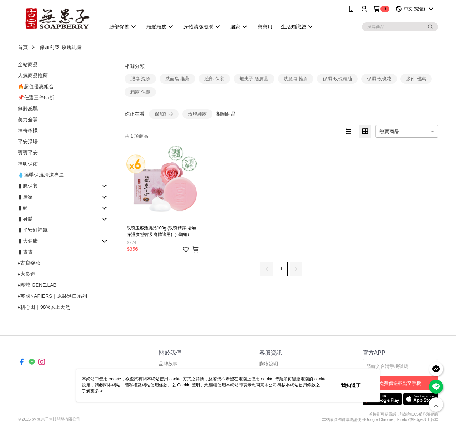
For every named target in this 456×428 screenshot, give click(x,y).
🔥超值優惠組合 (36, 86)
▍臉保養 (28, 186)
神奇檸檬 (28, 130)
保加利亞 (49, 47)
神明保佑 (28, 164)
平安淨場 (28, 141)
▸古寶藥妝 (29, 263)
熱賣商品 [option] (389, 131)
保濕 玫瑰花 (379, 78)
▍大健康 (28, 241)
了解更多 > (92, 391)
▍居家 (25, 197)
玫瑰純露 (72, 47)
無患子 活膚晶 (254, 78)
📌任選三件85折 (36, 97)
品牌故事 (168, 363)
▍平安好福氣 (33, 230)
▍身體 (25, 219)
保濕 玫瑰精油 (337, 78)
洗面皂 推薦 (177, 78)
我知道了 (351, 385)
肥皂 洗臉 (140, 78)
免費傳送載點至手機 (400, 383)
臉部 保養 (214, 78)
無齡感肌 (28, 108)
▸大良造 (26, 274)
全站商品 (28, 64)
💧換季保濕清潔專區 (41, 175)
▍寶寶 (25, 252)
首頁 (23, 47)
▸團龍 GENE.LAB (37, 285)
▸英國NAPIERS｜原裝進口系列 (52, 296)
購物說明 (268, 363)
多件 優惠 (416, 78)
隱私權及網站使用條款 (146, 384)
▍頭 (23, 208)
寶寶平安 (28, 152)
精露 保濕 (140, 92)
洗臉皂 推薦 (296, 78)
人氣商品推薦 (33, 75)
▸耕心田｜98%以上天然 (44, 307)
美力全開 (28, 119)
